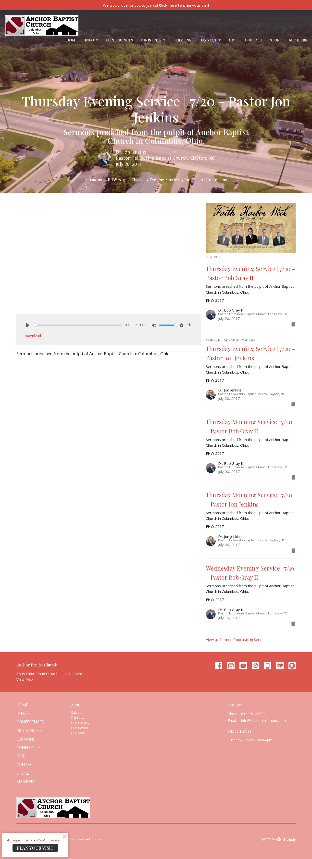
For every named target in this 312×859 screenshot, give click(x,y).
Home (71, 40)
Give (233, 40)
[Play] (28, 325)
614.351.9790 (253, 713)
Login (98, 839)
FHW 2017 (117, 179)
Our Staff (78, 733)
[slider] (78, 325)
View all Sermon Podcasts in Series (235, 639)
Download (32, 335)
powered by (279, 839)
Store (276, 40)
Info (92, 40)
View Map (24, 679)
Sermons (182, 40)
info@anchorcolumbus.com (263, 720)
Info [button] (23, 713)
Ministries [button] (30, 730)
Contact (253, 40)
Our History (80, 722)
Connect (210, 40)
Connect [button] (28, 747)
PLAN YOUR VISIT (35, 848)
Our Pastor (79, 728)
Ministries (153, 40)
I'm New (77, 717)
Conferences (119, 40)
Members (298, 40)
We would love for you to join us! (157, 5)
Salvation (78, 712)
